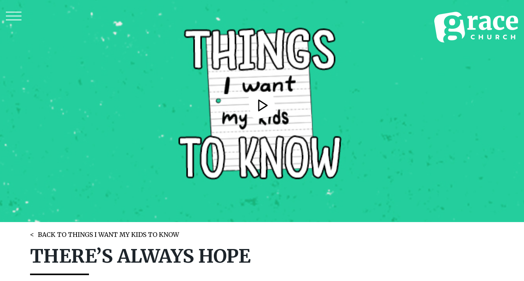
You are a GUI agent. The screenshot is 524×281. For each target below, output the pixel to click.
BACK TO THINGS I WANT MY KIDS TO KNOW (108, 234)
